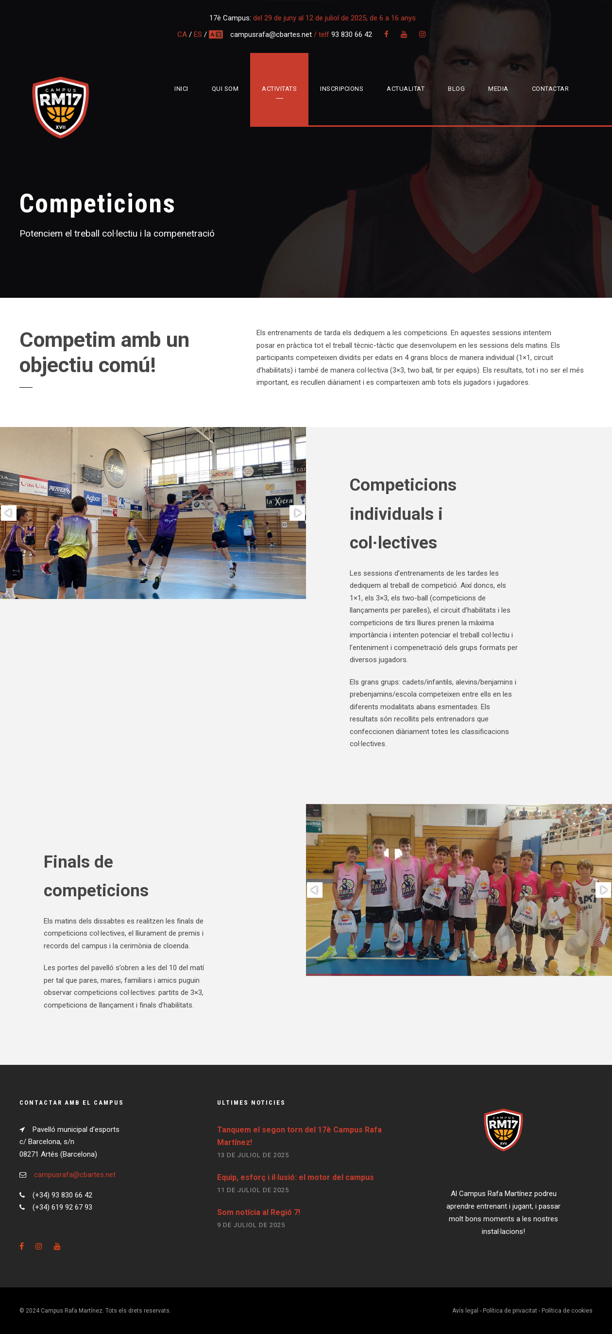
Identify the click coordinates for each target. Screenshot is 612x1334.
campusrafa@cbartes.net (272, 34)
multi (216, 34)
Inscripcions (341, 88)
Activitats (279, 88)
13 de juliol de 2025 (253, 1155)
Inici (181, 88)
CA (182, 34)
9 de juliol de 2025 (251, 1225)
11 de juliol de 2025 (253, 1190)
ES (198, 34)
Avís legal (465, 1310)
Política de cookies (567, 1310)
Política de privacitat (510, 1310)
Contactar (550, 88)
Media (498, 88)
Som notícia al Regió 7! (258, 1212)
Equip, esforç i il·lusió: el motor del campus (295, 1177)
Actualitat (406, 88)
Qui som (225, 88)
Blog (456, 88)
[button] (9, 513)
